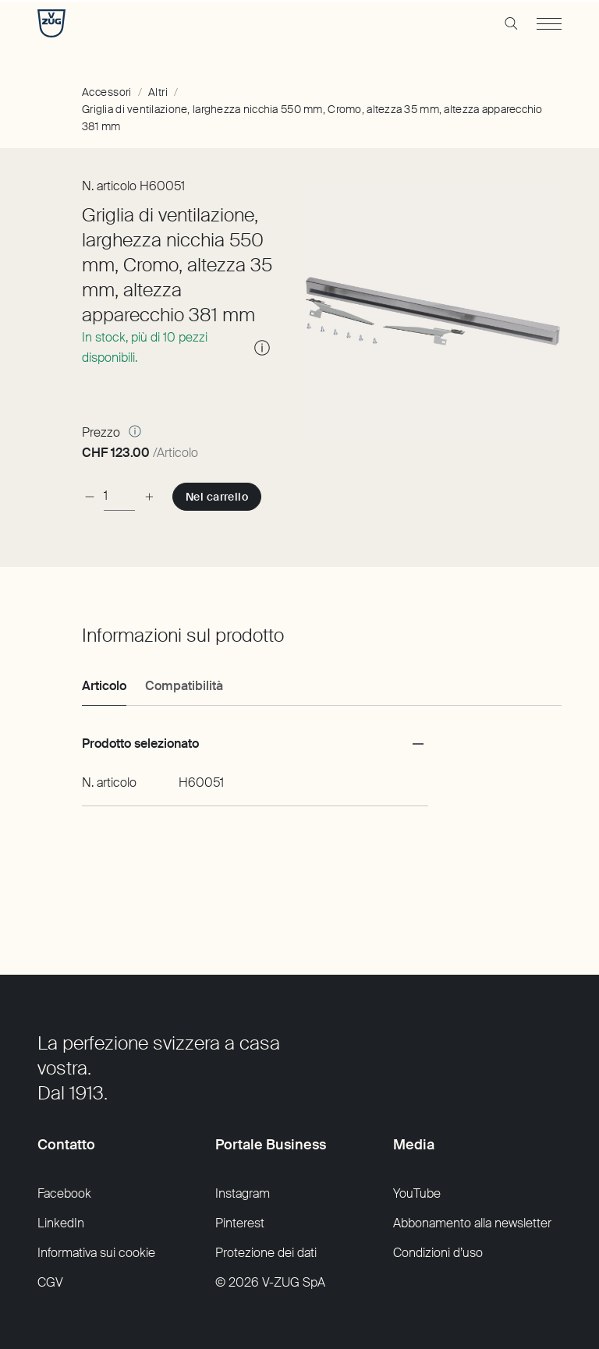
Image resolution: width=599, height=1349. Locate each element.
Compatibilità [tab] (184, 686)
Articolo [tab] (104, 686)
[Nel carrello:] (216, 497)
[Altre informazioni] (135, 431)
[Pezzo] (119, 496)
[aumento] (149, 496)
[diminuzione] (89, 496)
